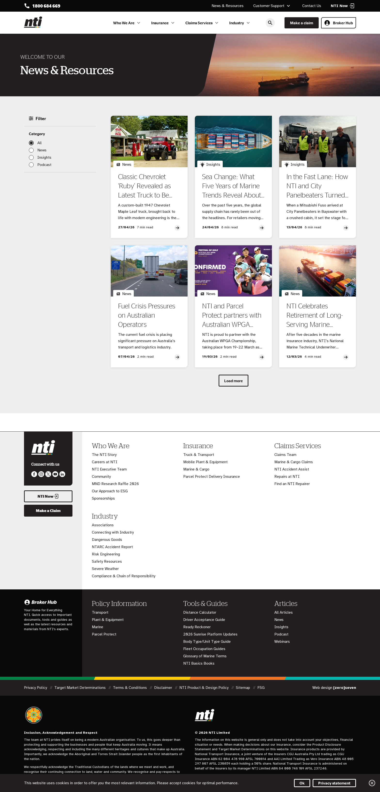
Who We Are (127, 23)
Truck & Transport (198, 454)
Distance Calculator (199, 612)
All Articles (283, 612)
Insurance (163, 23)
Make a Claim (48, 510)
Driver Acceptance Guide (204, 619)
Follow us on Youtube (55, 474)
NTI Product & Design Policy (204, 687)
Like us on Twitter (48, 474)
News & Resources (228, 5)
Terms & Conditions (130, 687)
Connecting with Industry (113, 532)
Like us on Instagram (41, 474)
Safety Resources (107, 561)
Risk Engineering (106, 554)
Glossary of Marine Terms (205, 656)
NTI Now (48, 496)
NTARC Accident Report (112, 546)
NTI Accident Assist (291, 469)
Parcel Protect (104, 634)
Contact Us (311, 5)
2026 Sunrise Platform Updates (210, 634)
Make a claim (301, 23)
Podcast (44, 164)
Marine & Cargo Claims (293, 462)
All (39, 142)
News (42, 150)
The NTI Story (104, 454)
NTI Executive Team (109, 469)
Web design (334, 688)
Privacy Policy (36, 687)
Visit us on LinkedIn (62, 474)
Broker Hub (338, 23)
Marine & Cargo (196, 469)
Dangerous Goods (107, 539)
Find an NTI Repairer (292, 483)
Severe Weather (105, 568)
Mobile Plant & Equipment (205, 462)
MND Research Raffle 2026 (115, 483)
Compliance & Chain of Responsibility (123, 576)
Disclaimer (163, 687)
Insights (44, 157)
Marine (97, 627)
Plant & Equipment (108, 619)
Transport (100, 612)
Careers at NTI (104, 462)
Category (37, 134)
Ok (302, 783)
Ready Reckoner (197, 627)
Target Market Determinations (80, 687)
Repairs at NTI (287, 476)
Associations (103, 525)
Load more (233, 381)
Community (101, 476)
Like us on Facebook (34, 474)
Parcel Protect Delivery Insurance (211, 476)
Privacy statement (334, 783)
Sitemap (243, 687)
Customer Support (272, 6)
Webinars (282, 641)
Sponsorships (103, 498)
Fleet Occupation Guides (204, 648)
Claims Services (202, 23)
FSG (261, 687)
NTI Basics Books (198, 663)
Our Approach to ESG (110, 491)
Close (372, 783)
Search (270, 23)
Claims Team (285, 454)
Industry (240, 23)
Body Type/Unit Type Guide (207, 641)
